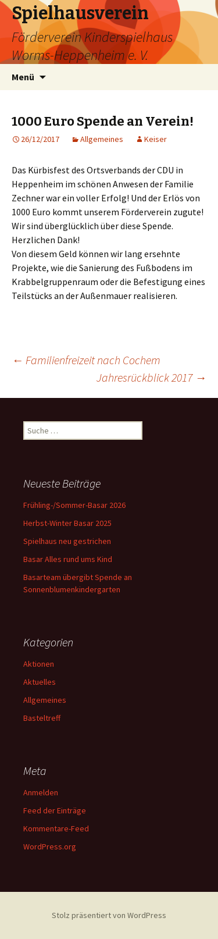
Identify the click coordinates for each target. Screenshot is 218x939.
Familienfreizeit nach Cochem (86, 360)
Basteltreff (41, 718)
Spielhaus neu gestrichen (67, 541)
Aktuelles (39, 682)
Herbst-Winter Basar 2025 (67, 523)
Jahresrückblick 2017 (151, 377)
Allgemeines (101, 139)
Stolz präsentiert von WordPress (109, 915)
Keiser (155, 139)
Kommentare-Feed (56, 828)
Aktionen (38, 664)
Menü (23, 77)
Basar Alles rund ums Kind (67, 559)
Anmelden (40, 792)
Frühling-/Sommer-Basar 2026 (74, 505)
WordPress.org (49, 846)
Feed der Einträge (54, 810)
